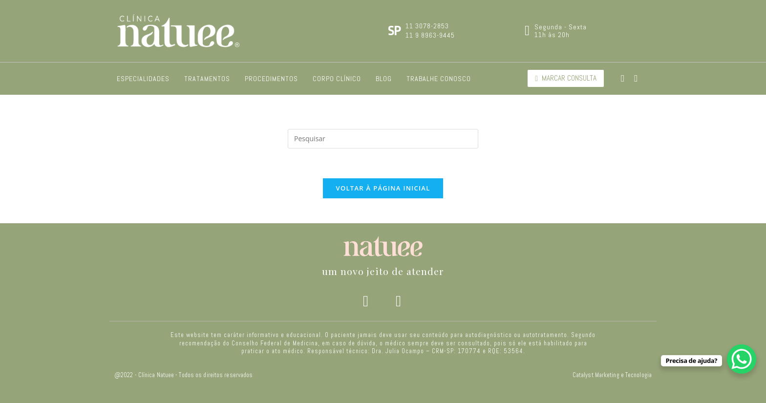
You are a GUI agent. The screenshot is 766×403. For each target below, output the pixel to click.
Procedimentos (271, 78)
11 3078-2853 (427, 25)
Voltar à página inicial (383, 188)
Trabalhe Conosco (438, 78)
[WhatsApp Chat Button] (741, 359)
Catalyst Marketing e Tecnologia (612, 375)
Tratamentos (207, 78)
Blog (384, 78)
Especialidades (143, 78)
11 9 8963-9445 (430, 35)
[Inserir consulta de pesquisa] (383, 138)
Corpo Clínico (337, 78)
